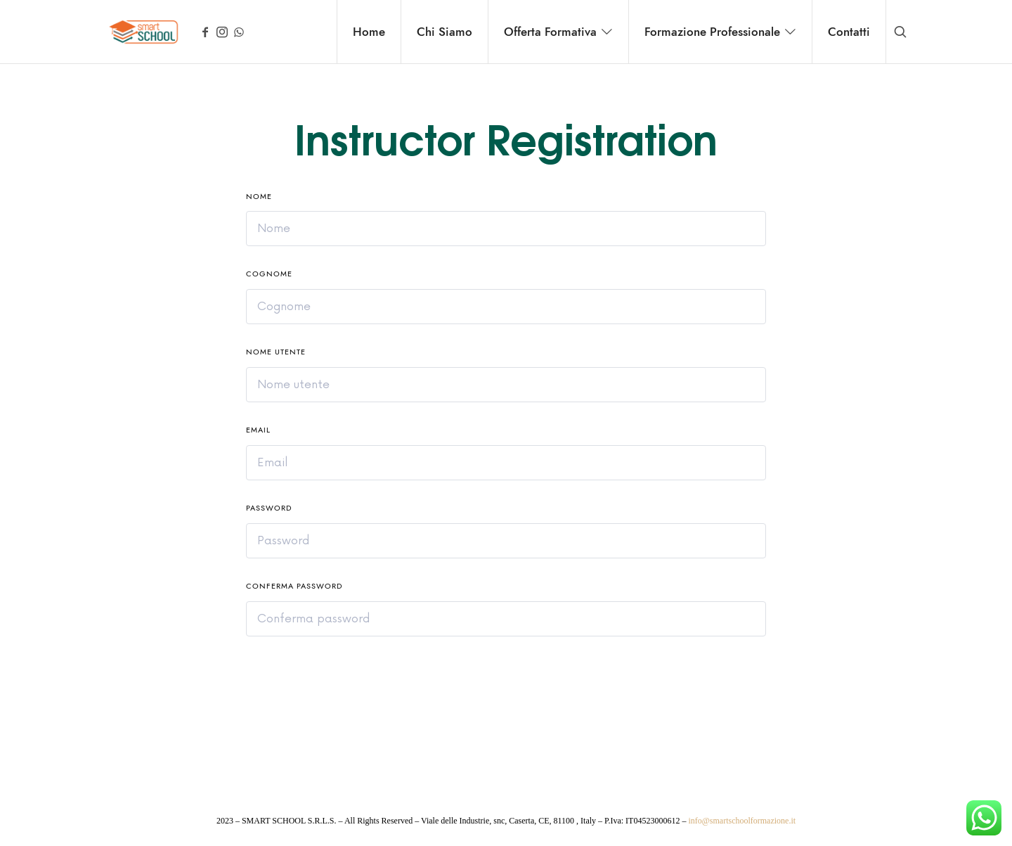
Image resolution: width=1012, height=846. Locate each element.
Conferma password (294, 586)
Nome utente (276, 352)
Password (269, 508)
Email (258, 430)
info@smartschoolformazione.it (742, 821)
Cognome (269, 274)
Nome (259, 196)
